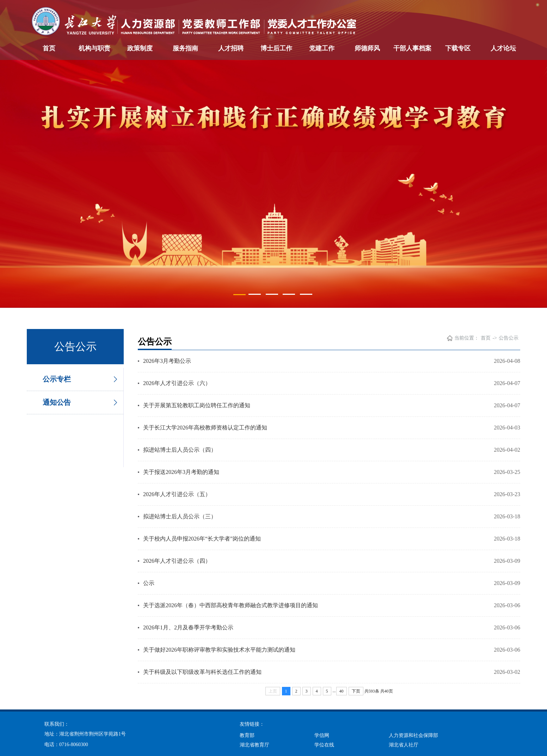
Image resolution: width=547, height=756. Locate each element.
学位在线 (324, 745)
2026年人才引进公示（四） (177, 561)
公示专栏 (57, 379)
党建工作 (321, 48)
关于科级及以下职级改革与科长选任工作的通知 (202, 672)
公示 (148, 583)
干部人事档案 (412, 48)
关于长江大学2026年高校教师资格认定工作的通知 (205, 428)
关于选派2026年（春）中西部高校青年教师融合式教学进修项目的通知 (230, 605)
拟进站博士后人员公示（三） (179, 516)
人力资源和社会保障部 (413, 735)
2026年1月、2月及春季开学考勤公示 (188, 627)
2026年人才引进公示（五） (177, 494)
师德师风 (367, 48)
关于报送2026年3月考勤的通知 (181, 472)
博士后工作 (276, 48)
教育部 (247, 735)
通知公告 (57, 402)
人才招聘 (231, 48)
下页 (356, 691)
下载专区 (458, 48)
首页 (49, 48)
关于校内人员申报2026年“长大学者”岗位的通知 (202, 539)
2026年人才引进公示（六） (177, 383)
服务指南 (185, 48)
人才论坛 (503, 48)
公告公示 (508, 338)
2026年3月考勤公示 (167, 361)
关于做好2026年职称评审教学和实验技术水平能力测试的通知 (219, 650)
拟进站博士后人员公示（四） (179, 450)
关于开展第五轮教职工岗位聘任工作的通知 (196, 405)
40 (341, 691)
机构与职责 (94, 48)
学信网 (321, 735)
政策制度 (140, 48)
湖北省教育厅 (254, 745)
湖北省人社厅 (403, 745)
